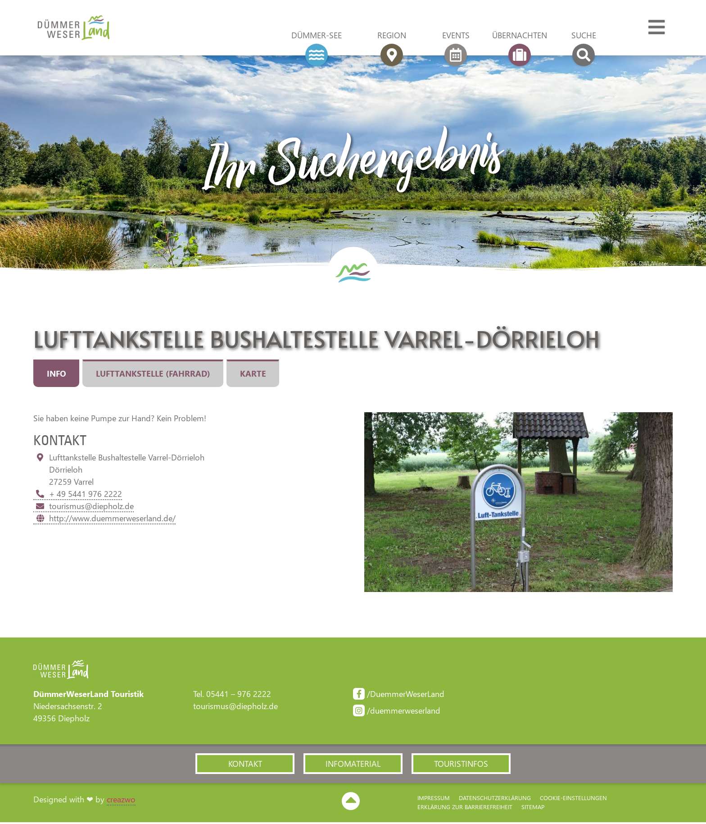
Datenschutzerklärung (495, 799)
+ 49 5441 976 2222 (77, 494)
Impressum (433, 799)
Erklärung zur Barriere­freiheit (464, 808)
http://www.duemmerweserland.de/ (104, 518)
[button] (244, 765)
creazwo (121, 801)
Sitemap (532, 808)
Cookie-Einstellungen (573, 799)
